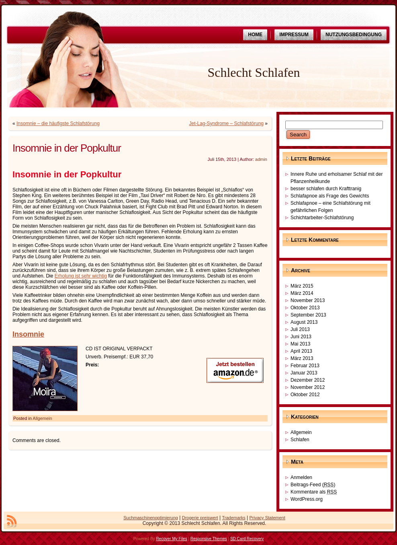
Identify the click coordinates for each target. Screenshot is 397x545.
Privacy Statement (267, 517)
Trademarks (233, 517)
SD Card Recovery (247, 539)
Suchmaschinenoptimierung (150, 517)
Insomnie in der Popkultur (66, 148)
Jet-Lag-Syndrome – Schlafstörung (226, 123)
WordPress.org (307, 499)
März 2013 (302, 358)
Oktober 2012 (305, 394)
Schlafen (300, 439)
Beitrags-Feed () (313, 484)
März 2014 (302, 293)
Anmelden (301, 477)
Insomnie (28, 334)
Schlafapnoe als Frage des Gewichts (330, 196)
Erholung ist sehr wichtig (81, 276)
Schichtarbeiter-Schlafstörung (322, 217)
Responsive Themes (208, 539)
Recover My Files (171, 539)
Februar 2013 (305, 365)
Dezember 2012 (308, 380)
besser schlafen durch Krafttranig (326, 188)
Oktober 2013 (305, 308)
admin (261, 159)
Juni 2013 (301, 336)
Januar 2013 (304, 373)
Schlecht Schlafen (253, 72)
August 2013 (304, 322)
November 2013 (308, 300)
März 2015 (302, 286)
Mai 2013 (300, 344)
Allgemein (42, 418)
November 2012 (308, 387)
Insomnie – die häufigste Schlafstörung (58, 123)
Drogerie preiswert (200, 517)
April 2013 (301, 351)
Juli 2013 (300, 329)
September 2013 (308, 315)
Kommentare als (314, 492)
